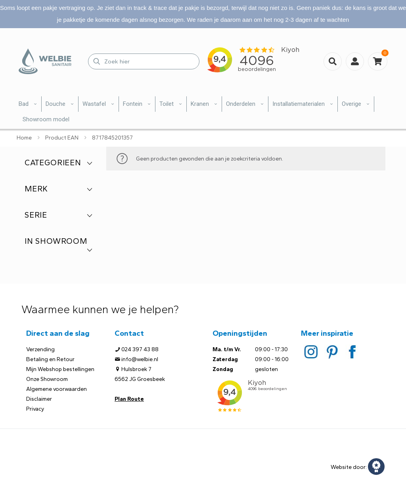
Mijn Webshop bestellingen (60, 369)
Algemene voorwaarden (56, 389)
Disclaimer (39, 399)
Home (24, 137)
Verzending (40, 349)
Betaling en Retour (50, 359)
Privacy (35, 409)
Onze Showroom (47, 379)
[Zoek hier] (143, 61)
